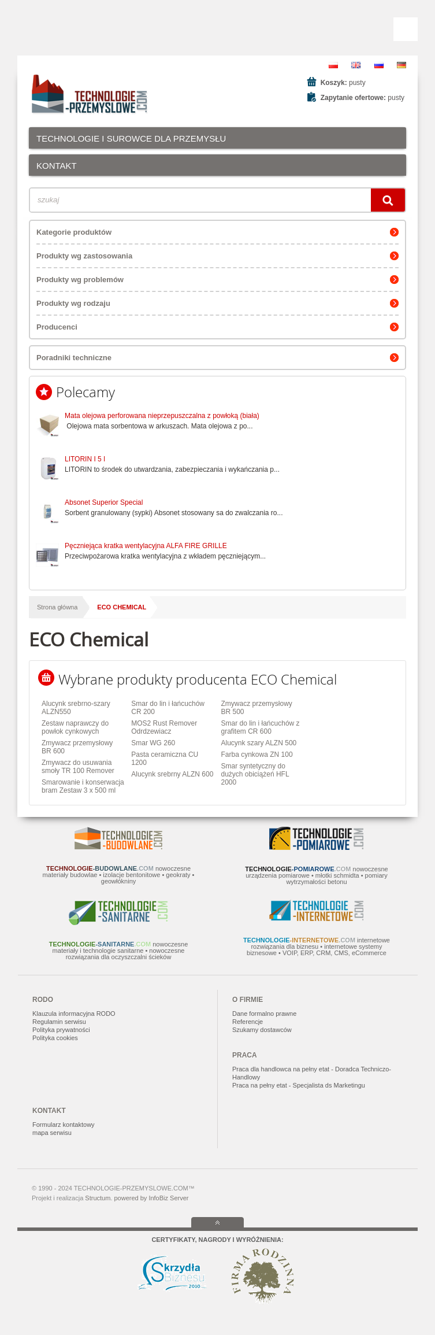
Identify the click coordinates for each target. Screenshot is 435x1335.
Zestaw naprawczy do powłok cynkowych (75, 727)
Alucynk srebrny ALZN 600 (172, 774)
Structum (97, 1198)
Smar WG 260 (153, 743)
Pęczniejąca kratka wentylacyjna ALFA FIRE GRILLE (146, 546)
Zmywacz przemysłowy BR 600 (77, 747)
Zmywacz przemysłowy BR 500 (256, 708)
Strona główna (57, 607)
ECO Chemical (121, 607)
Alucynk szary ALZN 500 (259, 743)
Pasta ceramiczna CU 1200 (164, 758)
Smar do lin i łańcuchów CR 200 (168, 708)
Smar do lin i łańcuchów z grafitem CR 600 (260, 727)
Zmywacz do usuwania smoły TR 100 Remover (78, 767)
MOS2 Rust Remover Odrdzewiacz (164, 727)
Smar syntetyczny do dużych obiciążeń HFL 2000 (255, 774)
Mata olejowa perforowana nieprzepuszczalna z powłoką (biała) (162, 416)
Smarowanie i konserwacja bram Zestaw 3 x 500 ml (83, 786)
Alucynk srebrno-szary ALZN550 (76, 708)
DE (401, 65)
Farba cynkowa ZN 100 (257, 754)
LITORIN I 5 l (85, 459)
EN (355, 65)
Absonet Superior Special (104, 502)
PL (333, 65)
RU (379, 65)
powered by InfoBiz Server (151, 1198)
